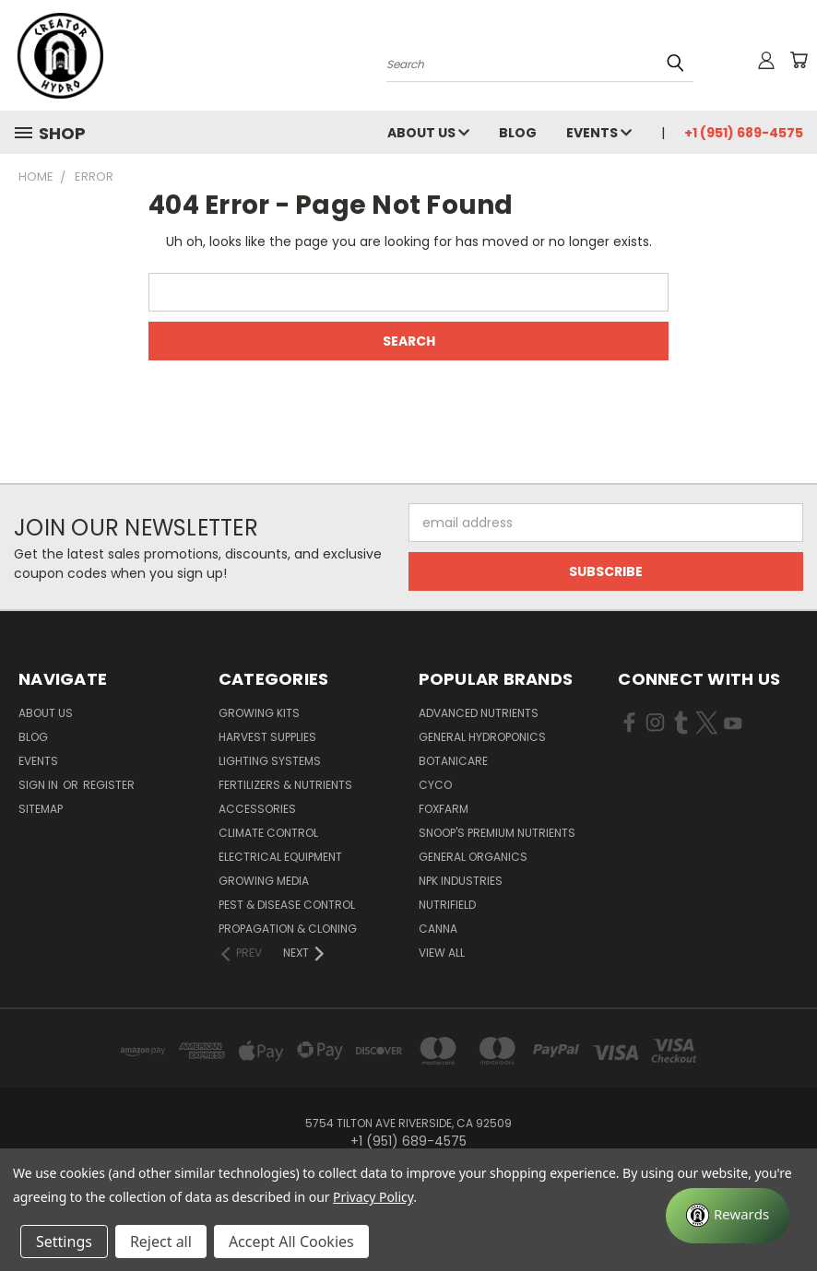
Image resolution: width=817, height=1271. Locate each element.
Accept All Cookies (291, 1241)
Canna (438, 928)
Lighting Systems (270, 761)
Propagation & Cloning (288, 928)
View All (442, 952)
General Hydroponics (482, 737)
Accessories (257, 809)
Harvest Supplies (267, 737)
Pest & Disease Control (287, 904)
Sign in (39, 785)
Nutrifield (447, 904)
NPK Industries (461, 881)
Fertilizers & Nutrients (285, 785)
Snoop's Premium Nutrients (497, 833)
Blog (518, 133)
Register (109, 785)
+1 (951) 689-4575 (743, 133)
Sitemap (40, 809)
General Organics (473, 857)
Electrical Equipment (280, 857)
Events (599, 133)
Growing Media (264, 881)
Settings (64, 1241)
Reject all (161, 1241)
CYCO (435, 785)
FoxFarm (443, 809)
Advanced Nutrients (479, 713)
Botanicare (453, 761)
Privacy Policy (373, 1197)
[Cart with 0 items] (798, 60)
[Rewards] (727, 1215)
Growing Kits (259, 713)
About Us (428, 133)
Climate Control (268, 833)
